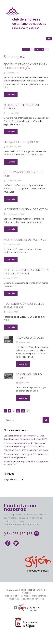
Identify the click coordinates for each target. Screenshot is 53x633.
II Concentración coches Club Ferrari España (24, 305)
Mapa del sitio (12, 595)
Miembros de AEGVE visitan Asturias (21, 106)
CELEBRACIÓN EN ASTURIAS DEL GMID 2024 (26, 450)
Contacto (25, 595)
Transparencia (39, 595)
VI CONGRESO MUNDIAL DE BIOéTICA (26, 209)
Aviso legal (14, 598)
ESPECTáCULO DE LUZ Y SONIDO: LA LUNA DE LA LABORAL (26, 271)
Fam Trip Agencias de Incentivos (25, 239)
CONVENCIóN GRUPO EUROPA (29, 376)
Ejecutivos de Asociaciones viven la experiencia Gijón (25, 66)
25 (37, 49)
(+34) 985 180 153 (18, 533)
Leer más (11, 94)
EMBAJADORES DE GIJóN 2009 (21, 142)
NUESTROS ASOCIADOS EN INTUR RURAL (23, 174)
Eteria (41, 598)
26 (42, 49)
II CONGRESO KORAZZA (30, 337)
